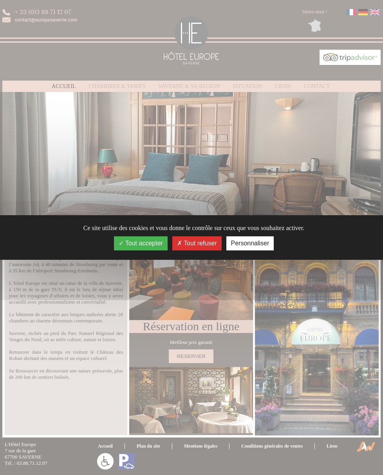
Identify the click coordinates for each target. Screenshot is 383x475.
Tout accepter (141, 243)
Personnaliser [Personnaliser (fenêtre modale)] (250, 243)
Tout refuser (197, 243)
